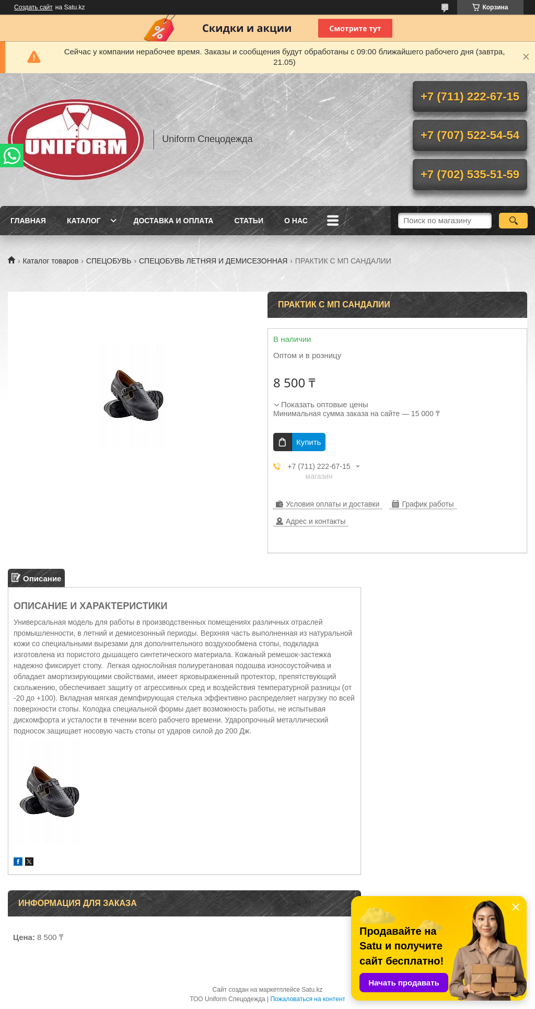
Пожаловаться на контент (307, 999)
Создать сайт (33, 7)
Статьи (248, 220)
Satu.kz (311, 989)
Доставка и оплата (173, 220)
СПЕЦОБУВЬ (109, 261)
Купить (308, 442)
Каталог (84, 220)
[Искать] (513, 220)
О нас (296, 220)
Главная (28, 220)
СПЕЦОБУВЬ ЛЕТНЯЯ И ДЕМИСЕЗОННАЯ (213, 261)
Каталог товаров (50, 261)
